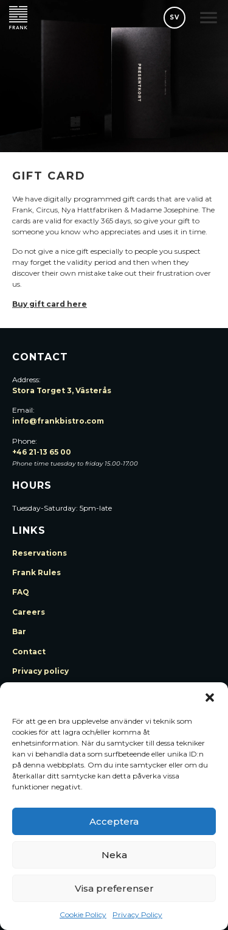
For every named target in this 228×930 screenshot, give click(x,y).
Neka (114, 855)
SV (174, 17)
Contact (29, 651)
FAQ (20, 591)
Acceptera (114, 821)
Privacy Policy (137, 914)
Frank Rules (36, 572)
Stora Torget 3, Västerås (61, 390)
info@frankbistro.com (58, 420)
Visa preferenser (114, 888)
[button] (210, 697)
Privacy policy (40, 671)
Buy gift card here (49, 304)
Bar (19, 631)
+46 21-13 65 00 (41, 451)
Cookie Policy (83, 914)
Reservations (39, 553)
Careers (28, 612)
